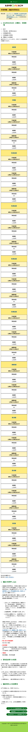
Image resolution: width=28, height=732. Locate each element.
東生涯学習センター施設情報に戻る (16, 714)
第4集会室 (14, 312)
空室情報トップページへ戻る (18, 711)
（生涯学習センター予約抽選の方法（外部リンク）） (14, 590)
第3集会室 (14, 259)
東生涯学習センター (21, 15)
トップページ (10, 13)
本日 (7, 577)
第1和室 (14, 417)
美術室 (14, 47)
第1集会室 (14, 153)
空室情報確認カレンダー (12, 17)
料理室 (14, 100)
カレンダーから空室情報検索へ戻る (16, 708)
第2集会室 (14, 206)
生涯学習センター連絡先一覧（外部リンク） (14, 630)
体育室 (14, 523)
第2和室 (14, 470)
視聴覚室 (14, 364)
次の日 (11, 577)
